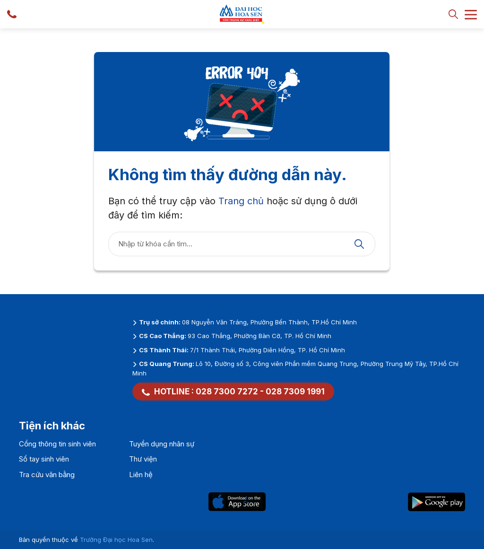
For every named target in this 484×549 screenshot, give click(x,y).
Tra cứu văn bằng (47, 474)
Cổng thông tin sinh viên (57, 443)
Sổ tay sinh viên (44, 458)
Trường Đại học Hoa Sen (116, 539)
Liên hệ (141, 474)
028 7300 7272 (227, 391)
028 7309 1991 (295, 391)
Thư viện (143, 458)
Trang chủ (241, 201)
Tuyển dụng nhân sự (161, 443)
